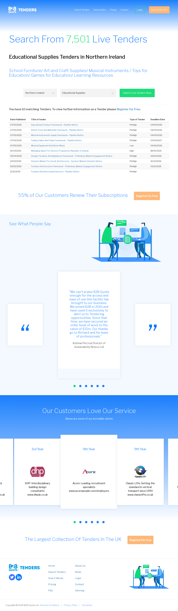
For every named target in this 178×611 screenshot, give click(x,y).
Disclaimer (87, 605)
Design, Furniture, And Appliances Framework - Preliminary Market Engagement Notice (71, 156)
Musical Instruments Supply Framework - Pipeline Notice (57, 135)
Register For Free (159, 10)
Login (139, 10)
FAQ (50, 590)
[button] (74, 386)
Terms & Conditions (49, 605)
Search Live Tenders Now (137, 92)
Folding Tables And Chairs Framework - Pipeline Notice (56, 140)
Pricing (113, 10)
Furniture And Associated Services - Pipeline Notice (55, 171)
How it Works (55, 578)
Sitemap (80, 590)
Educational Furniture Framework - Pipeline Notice (54, 125)
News (78, 572)
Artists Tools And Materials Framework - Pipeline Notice (57, 130)
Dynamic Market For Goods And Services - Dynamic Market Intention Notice (66, 161)
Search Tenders (82, 10)
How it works (100, 10)
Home (51, 565)
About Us (80, 565)
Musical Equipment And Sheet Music (48, 145)
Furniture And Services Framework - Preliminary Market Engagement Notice (66, 166)
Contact (124, 10)
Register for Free (128, 109)
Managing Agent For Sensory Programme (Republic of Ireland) (60, 151)
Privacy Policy (71, 605)
